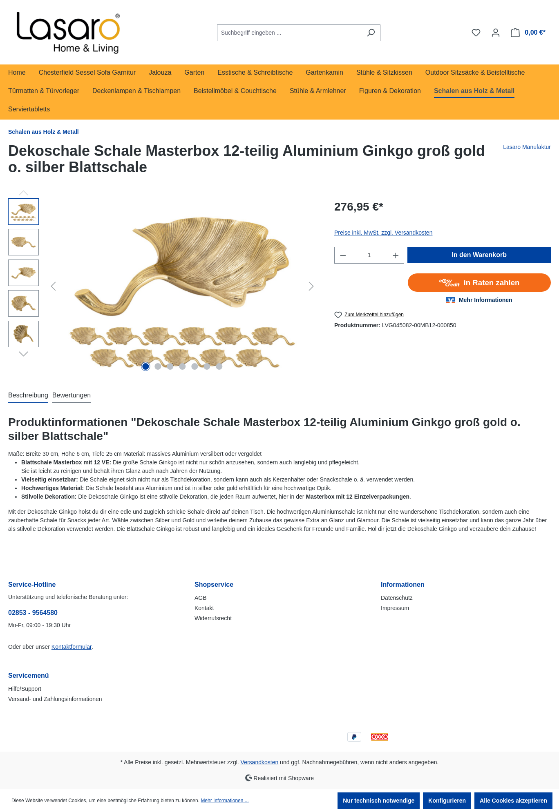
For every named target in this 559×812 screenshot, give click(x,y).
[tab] (28, 395)
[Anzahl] (369, 255)
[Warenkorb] (528, 32)
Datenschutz (397, 598)
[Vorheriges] (53, 286)
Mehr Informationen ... (224, 800)
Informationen (403, 584)
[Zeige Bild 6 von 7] (206, 366)
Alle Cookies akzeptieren (513, 800)
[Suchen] (370, 32)
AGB (201, 598)
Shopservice (214, 584)
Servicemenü (28, 675)
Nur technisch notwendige (378, 800)
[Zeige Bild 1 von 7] (145, 366)
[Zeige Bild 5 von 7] (194, 366)
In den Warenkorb (479, 254)
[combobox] (289, 32)
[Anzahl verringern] (342, 255)
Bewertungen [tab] (71, 395)
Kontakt (204, 608)
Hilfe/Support (24, 689)
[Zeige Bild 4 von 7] (182, 366)
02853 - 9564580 (33, 612)
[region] (163, 286)
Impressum (395, 608)
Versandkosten (260, 762)
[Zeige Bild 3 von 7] (170, 366)
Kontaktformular (71, 646)
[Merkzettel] (476, 32)
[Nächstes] (311, 286)
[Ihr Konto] (495, 32)
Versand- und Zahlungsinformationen (55, 699)
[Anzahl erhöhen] (396, 255)
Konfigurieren (447, 800)
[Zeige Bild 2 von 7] (157, 366)
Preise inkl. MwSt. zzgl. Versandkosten (383, 232)
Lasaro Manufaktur (527, 147)
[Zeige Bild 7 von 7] (219, 366)
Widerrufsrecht (213, 618)
